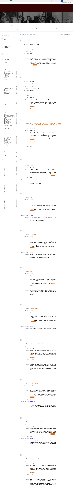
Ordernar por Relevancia (24, 34)
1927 (4, 200)
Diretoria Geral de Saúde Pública (8, 88)
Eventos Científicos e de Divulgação (9, 115)
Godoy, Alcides (6, 78)
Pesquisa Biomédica (7, 71)
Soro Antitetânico (6, 146)
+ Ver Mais (35, 64)
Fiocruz (4, 3)
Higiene (5, 124)
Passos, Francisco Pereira (7, 137)
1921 (4, 193)
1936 (4, 209)
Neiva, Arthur (5, 91)
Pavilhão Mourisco (6, 70)
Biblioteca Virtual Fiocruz (31, 8)
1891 (4, 184)
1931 (4, 204)
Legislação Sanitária (7, 130)
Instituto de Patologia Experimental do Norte (9, 127)
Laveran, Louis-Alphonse (7, 129)
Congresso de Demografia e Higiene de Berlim (9, 105)
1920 (4, 192)
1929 (4, 202)
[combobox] (36, 26)
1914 (4, 177)
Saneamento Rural (6, 143)
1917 (4, 183)
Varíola (5, 95)
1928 (4, 201)
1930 (4, 203)
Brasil (13, 0)
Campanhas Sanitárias (7, 74)
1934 (4, 207)
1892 (4, 190)
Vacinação (5, 94)
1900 (4, 166)
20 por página (33, 34)
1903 (4, 175)
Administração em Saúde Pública (8, 73)
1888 (4, 187)
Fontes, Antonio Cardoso (7, 121)
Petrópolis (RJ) (6, 140)
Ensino (5, 89)
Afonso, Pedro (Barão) (7, 85)
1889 (4, 188)
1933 (4, 206)
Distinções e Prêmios (7, 69)
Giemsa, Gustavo (6, 123)
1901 (4, 167)
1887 (4, 186)
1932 (4, 205)
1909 (4, 169)
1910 (4, 171)
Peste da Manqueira (7, 139)
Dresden (5, 114)
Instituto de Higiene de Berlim (8, 125)
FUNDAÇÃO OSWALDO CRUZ (66, 2)
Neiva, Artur (5, 136)
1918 (4, 185)
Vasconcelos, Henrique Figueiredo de (9, 96)
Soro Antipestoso (6, 93)
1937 (4, 210)
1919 (4, 191)
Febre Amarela (6, 90)
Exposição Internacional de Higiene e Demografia (9, 117)
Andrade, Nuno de (6, 97)
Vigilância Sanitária (6, 151)
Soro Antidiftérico (6, 145)
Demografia (5, 112)
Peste (4, 72)
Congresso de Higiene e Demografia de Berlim (9, 107)
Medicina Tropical (6, 80)
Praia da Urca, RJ (6, 141)
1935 (4, 208)
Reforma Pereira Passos (7, 142)
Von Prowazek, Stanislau (7, 152)
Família (5, 118)
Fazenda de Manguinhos (7, 119)
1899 (4, 174)
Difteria (5, 113)
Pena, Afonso (6, 138)
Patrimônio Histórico (7, 64)
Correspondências (6, 49)
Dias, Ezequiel (6, 86)
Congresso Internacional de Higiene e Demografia (9, 104)
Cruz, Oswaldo (6, 75)
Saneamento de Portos (7, 92)
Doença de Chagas (6, 76)
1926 (4, 199)
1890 (4, 189)
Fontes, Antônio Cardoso (7, 122)
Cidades (5, 102)
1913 (4, 176)
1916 (4, 182)
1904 (4, 172)
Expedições (5, 77)
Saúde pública (6, 144)
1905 (4, 170)
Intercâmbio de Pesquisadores (8, 128)
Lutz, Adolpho (6, 79)
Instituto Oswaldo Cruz (7, 62)
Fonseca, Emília (6, 120)
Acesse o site (32, 179)
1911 (4, 173)
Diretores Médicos (6, 87)
